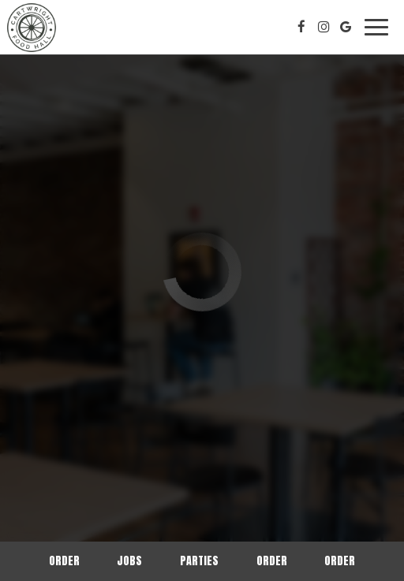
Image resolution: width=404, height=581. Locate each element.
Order (64, 561)
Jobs (129, 561)
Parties (199, 561)
